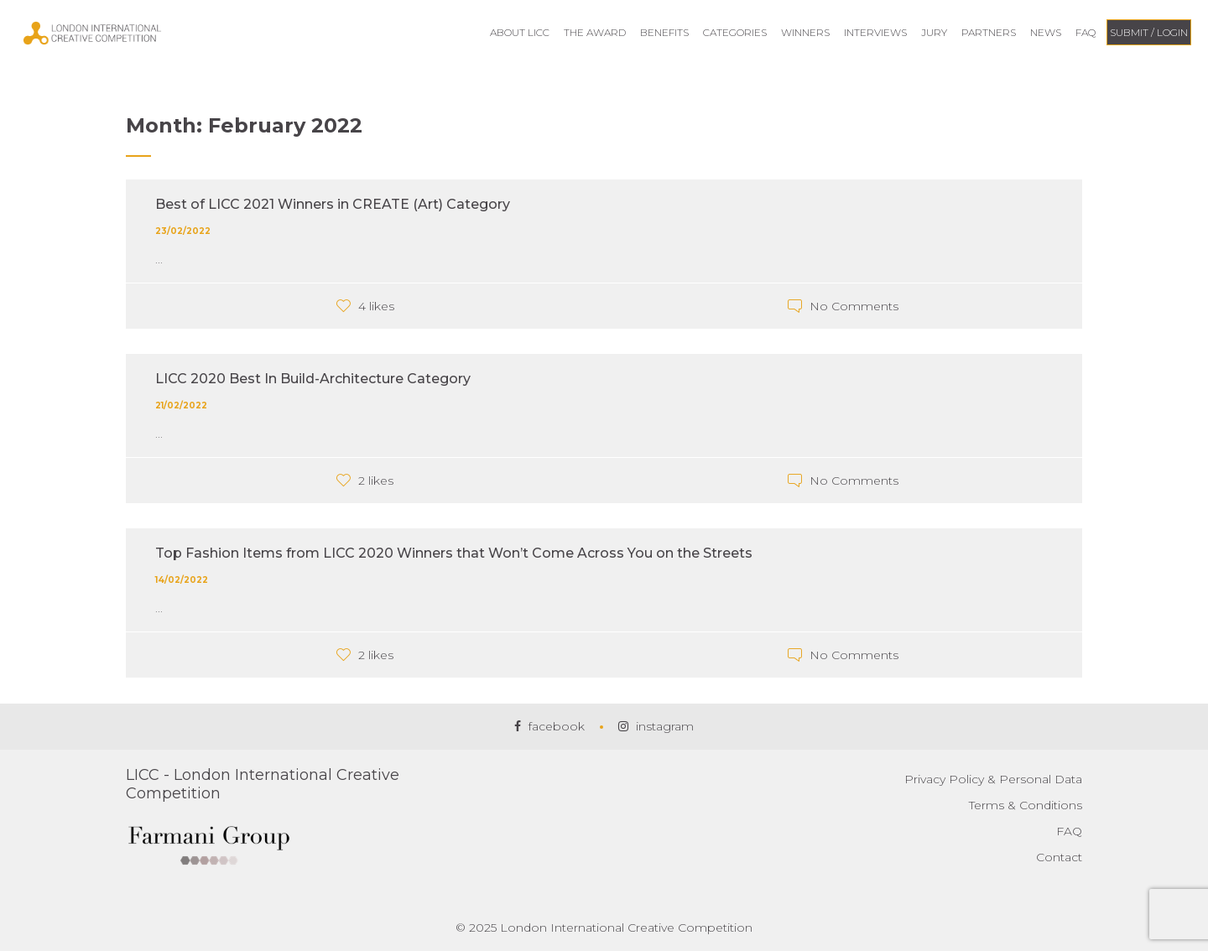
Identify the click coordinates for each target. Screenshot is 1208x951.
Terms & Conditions (1025, 805)
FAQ (1069, 831)
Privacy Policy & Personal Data (993, 779)
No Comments (854, 306)
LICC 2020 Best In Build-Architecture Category (313, 379)
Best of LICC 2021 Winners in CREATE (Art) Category (332, 204)
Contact (1059, 857)
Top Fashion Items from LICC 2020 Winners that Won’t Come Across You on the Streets (453, 553)
